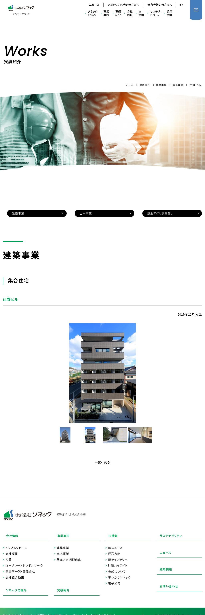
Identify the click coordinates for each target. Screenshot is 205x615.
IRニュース (115, 543)
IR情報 (141, 13)
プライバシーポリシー (89, 604)
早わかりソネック (119, 573)
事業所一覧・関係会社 (20, 567)
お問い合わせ (166, 583)
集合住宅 (177, 85)
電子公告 (114, 579)
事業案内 (106, 13)
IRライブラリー (118, 555)
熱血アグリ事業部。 (69, 555)
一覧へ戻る (102, 462)
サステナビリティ (155, 13)
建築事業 (159, 85)
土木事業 (63, 549)
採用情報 (169, 13)
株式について (117, 567)
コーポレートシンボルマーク (24, 561)
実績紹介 (118, 13)
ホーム (124, 85)
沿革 (9, 555)
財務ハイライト (118, 561)
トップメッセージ (17, 543)
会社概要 (12, 549)
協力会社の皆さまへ (159, 5)
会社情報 (130, 13)
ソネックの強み (92, 13)
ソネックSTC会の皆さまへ (123, 5)
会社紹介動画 (15, 573)
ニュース (94, 5)
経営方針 (114, 549)
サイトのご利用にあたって (54, 604)
